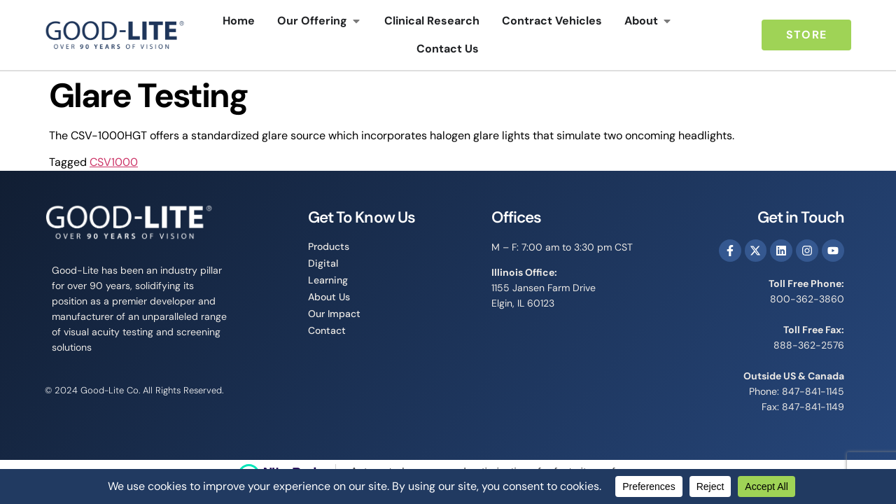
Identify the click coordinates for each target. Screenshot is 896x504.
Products (328, 246)
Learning (328, 280)
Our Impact (334, 313)
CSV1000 (114, 162)
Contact (327, 330)
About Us (329, 296)
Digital (323, 263)
